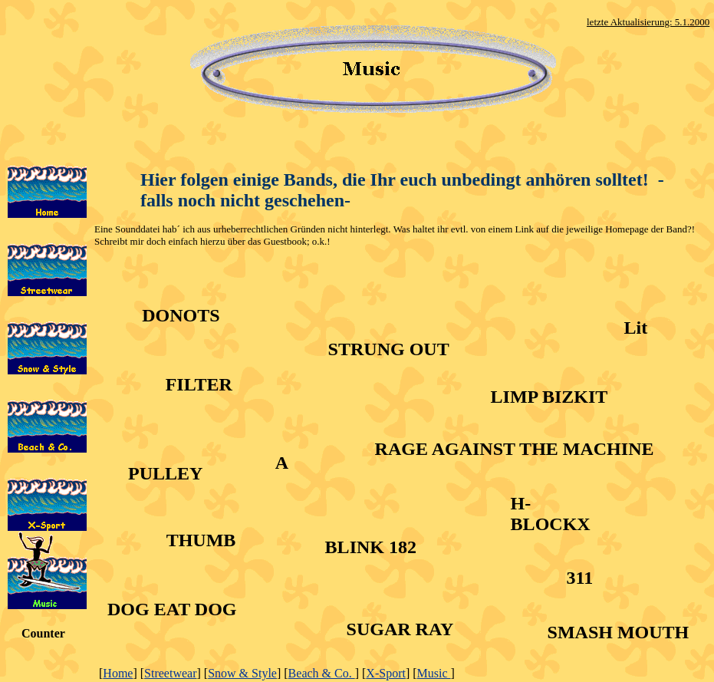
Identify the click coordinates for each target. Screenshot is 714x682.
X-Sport (386, 673)
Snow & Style (242, 673)
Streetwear (170, 673)
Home (118, 673)
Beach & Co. (321, 673)
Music (434, 673)
